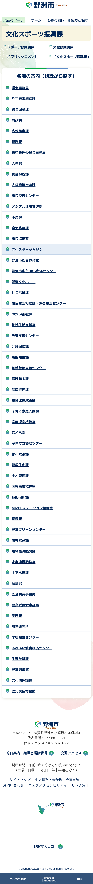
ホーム (36, 20)
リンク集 (78, 785)
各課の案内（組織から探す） (69, 20)
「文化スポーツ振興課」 (71, 56)
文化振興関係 (63, 47)
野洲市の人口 (44, 847)
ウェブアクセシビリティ (47, 785)
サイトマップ (20, 779)
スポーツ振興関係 (20, 47)
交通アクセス (71, 753)
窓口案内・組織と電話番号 (27, 753)
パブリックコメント (22, 56)
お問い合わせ (13, 785)
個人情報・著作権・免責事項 (57, 779)
